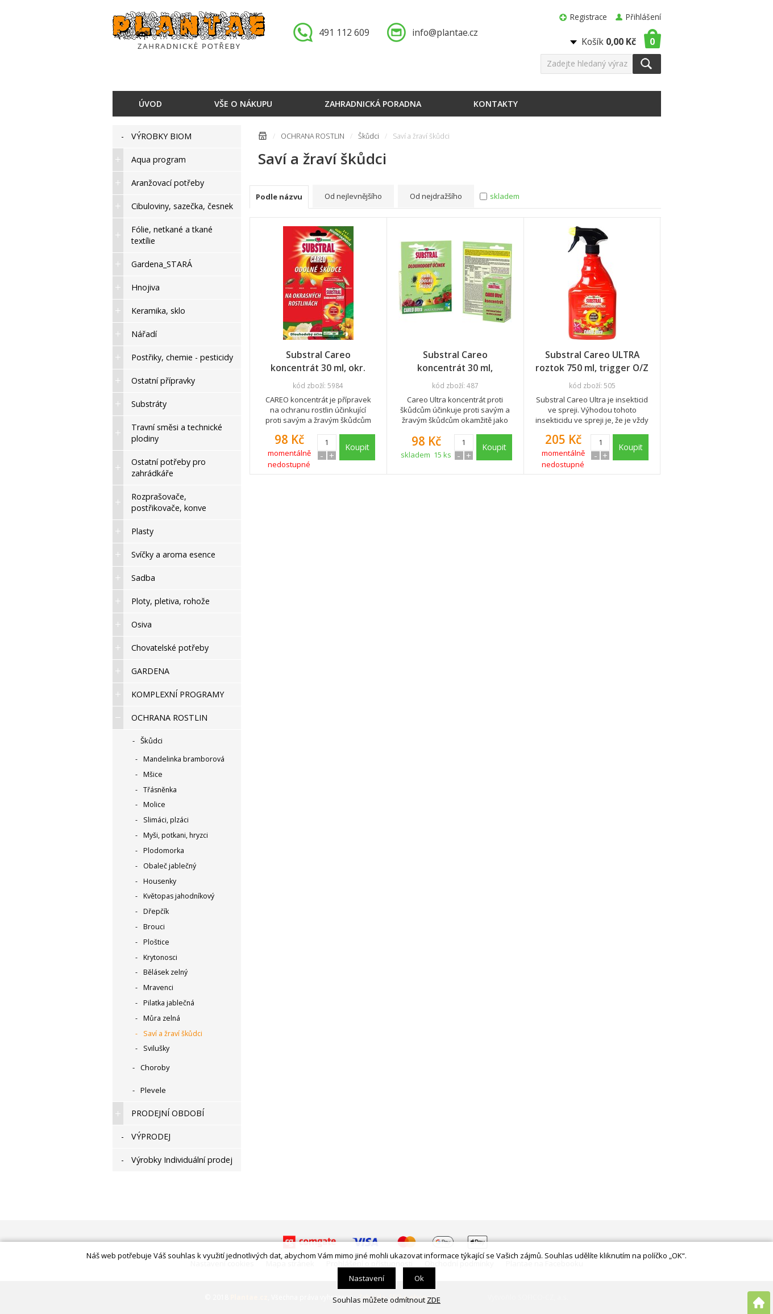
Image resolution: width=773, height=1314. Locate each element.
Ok (419, 1278)
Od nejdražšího (436, 196)
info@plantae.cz (445, 32)
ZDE (433, 1300)
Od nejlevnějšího (353, 196)
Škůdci (368, 136)
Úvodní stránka (262, 137)
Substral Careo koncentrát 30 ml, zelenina (455, 361)
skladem (505, 196)
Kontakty (495, 103)
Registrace (588, 16)
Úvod (150, 103)
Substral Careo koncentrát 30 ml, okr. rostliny (318, 361)
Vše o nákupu (243, 103)
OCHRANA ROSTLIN (312, 136)
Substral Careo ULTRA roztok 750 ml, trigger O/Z (592, 361)
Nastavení (366, 1278)
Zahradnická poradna (373, 103)
